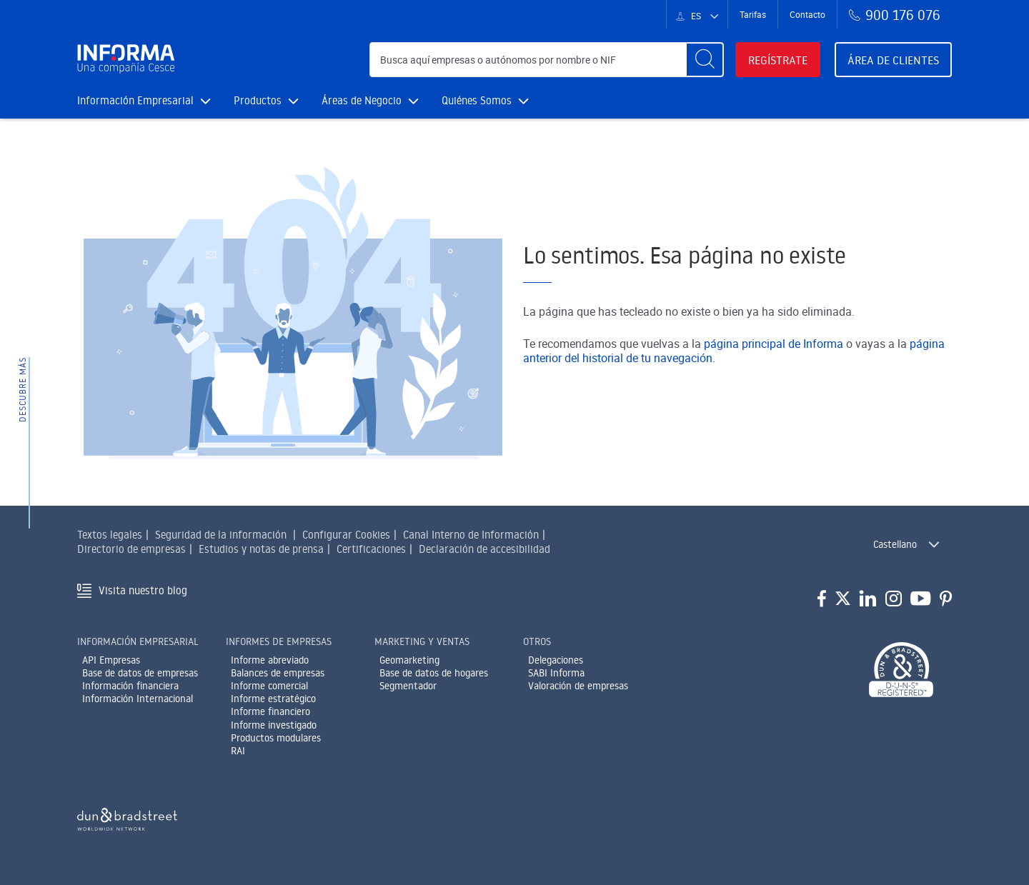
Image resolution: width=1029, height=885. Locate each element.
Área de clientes (893, 60)
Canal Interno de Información (471, 534)
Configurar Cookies (346, 534)
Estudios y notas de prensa (261, 549)
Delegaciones (555, 660)
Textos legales (109, 534)
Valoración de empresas (578, 685)
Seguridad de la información (221, 534)
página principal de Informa (773, 343)
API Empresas (111, 660)
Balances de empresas (277, 672)
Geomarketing (409, 660)
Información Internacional (137, 698)
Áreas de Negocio (370, 100)
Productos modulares (276, 737)
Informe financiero (270, 711)
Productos (266, 100)
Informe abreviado (270, 660)
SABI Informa (556, 672)
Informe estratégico (273, 698)
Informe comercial (269, 685)
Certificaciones (371, 549)
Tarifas (753, 14)
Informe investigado (274, 725)
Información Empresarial (144, 100)
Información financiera (130, 685)
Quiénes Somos (485, 100)
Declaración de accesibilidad (484, 549)
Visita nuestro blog (143, 590)
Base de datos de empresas (140, 672)
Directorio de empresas (131, 549)
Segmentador (408, 685)
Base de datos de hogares (433, 672)
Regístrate (777, 60)
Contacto (807, 14)
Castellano (895, 544)
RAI (238, 750)
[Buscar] (704, 60)
